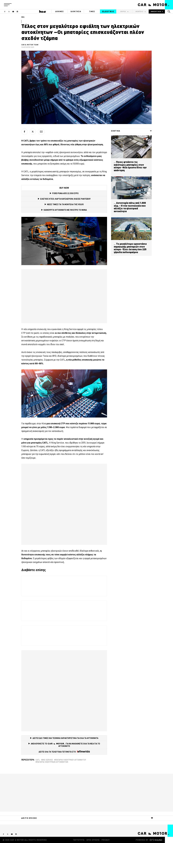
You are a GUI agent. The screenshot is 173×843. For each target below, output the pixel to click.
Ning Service (47, 760)
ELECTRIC (108, 11)
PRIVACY (106, 840)
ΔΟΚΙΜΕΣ (59, 11)
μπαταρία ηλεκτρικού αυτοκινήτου (70, 760)
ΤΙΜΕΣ (92, 11)
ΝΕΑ (22, 17)
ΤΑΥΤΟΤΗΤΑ (78, 840)
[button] (7, 4)
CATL (38, 760)
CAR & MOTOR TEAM (30, 45)
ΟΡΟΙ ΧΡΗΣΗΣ (93, 840)
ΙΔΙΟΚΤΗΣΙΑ (75, 11)
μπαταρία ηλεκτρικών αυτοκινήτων (52, 762)
